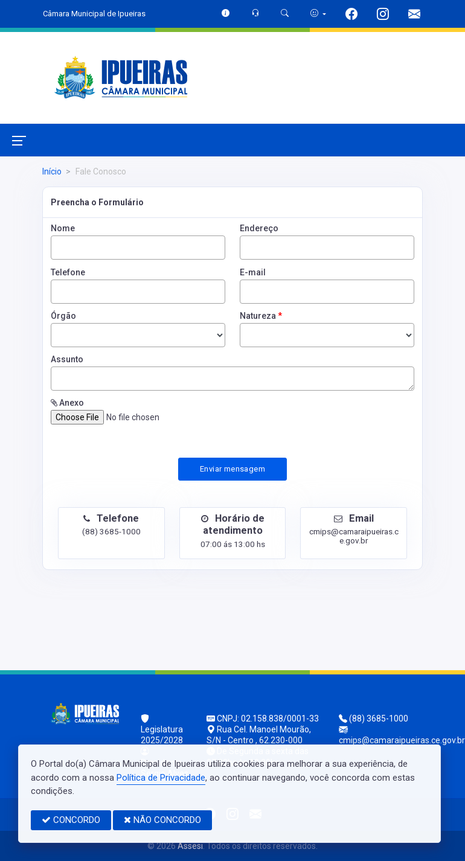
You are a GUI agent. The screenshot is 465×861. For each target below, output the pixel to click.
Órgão (63, 316)
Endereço (259, 228)
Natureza (261, 316)
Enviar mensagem (232, 468)
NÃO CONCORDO (162, 820)
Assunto (67, 359)
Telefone (68, 272)
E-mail (253, 272)
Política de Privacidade (161, 777)
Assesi (190, 846)
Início (52, 171)
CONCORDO (71, 820)
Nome (63, 228)
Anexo (67, 403)
